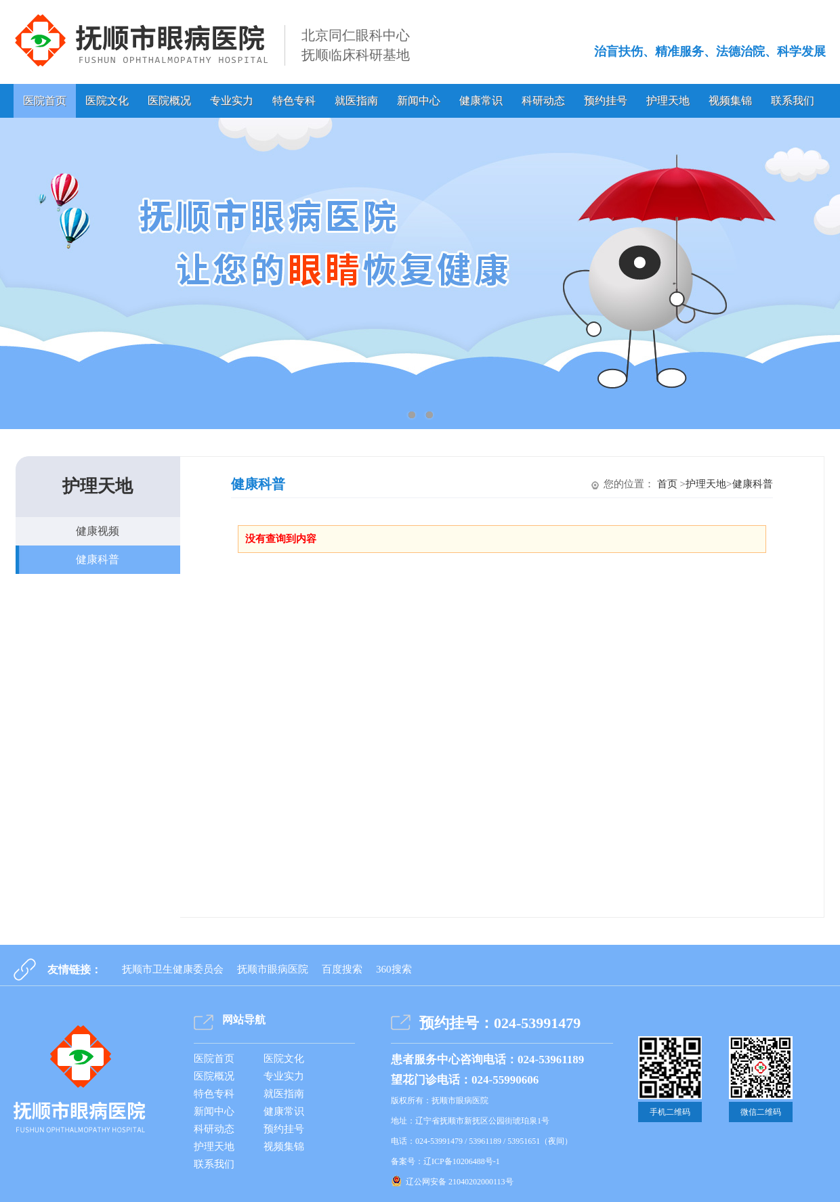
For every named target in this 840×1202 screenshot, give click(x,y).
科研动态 (543, 100)
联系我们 (792, 100)
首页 (667, 483)
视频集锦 (730, 100)
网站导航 (244, 1019)
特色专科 (294, 100)
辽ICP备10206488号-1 (461, 1161)
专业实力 (231, 100)
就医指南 (356, 100)
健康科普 (97, 559)
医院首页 (44, 100)
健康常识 (481, 100)
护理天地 (668, 100)
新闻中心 (418, 100)
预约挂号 (605, 100)
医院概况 (169, 100)
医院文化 (107, 100)
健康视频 (97, 531)
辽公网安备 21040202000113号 (459, 1181)
